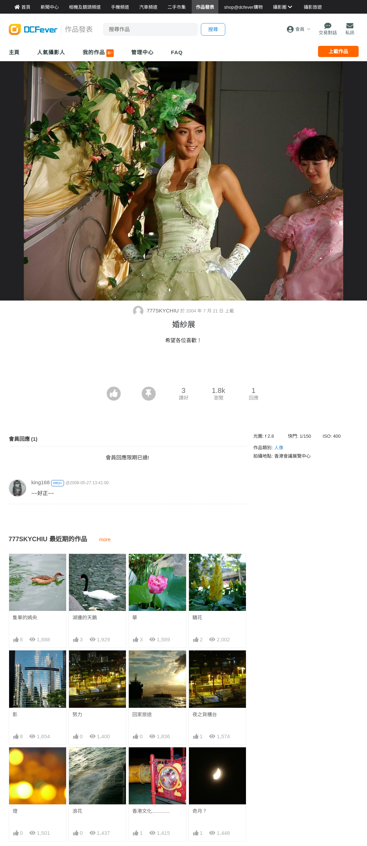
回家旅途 (142, 714)
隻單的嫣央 (25, 617)
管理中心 (142, 52)
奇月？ (199, 811)
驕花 (197, 617)
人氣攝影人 (51, 52)
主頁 (14, 52)
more (105, 539)
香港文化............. (151, 811)
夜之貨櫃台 (204, 714)
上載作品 (338, 51)
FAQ (177, 52)
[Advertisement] (183, 367)
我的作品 (98, 53)
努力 (77, 714)
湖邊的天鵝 (84, 617)
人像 (278, 447)
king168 (40, 482)
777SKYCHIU (156, 310)
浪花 (77, 811)
